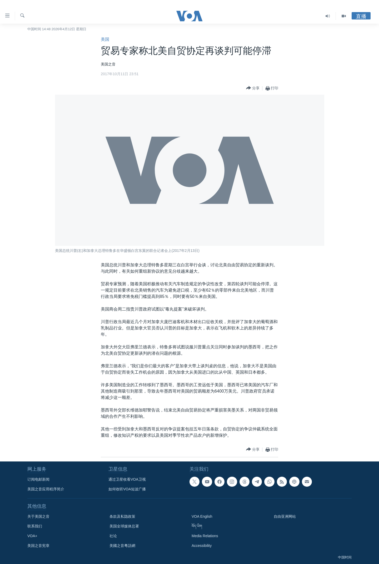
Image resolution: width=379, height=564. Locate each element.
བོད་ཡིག (197, 526)
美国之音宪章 (38, 545)
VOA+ (32, 536)
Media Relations (205, 536)
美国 (105, 39)
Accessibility (202, 545)
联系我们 (34, 526)
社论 (113, 536)
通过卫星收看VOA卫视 (127, 479)
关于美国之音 (38, 516)
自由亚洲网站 (285, 516)
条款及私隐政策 (122, 516)
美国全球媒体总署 (124, 526)
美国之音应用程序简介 (45, 489)
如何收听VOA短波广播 (127, 489)
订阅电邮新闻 (38, 479)
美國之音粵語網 (122, 545)
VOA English (202, 516)
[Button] (253, 88)
